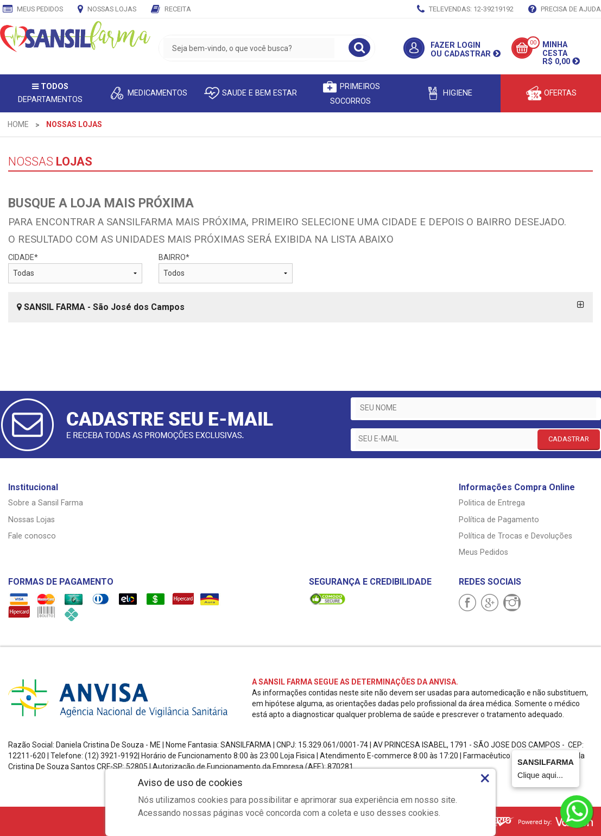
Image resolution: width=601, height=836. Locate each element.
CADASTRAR (568, 439)
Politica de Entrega (492, 503)
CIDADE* (75, 268)
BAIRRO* (226, 268)
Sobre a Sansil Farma (45, 503)
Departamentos (50, 93)
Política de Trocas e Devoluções (515, 536)
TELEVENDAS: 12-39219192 (465, 10)
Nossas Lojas (107, 10)
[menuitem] (18, 124)
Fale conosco (32, 536)
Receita (171, 10)
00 (533, 42)
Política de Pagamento (499, 519)
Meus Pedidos (33, 10)
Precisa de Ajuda (564, 10)
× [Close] (485, 777)
